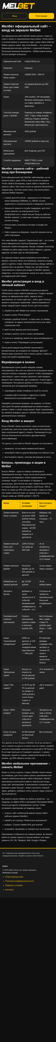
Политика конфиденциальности (19, 881)
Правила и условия (14, 885)
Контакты (9, 890)
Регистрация (41, 16)
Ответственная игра (14, 877)
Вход (14, 16)
